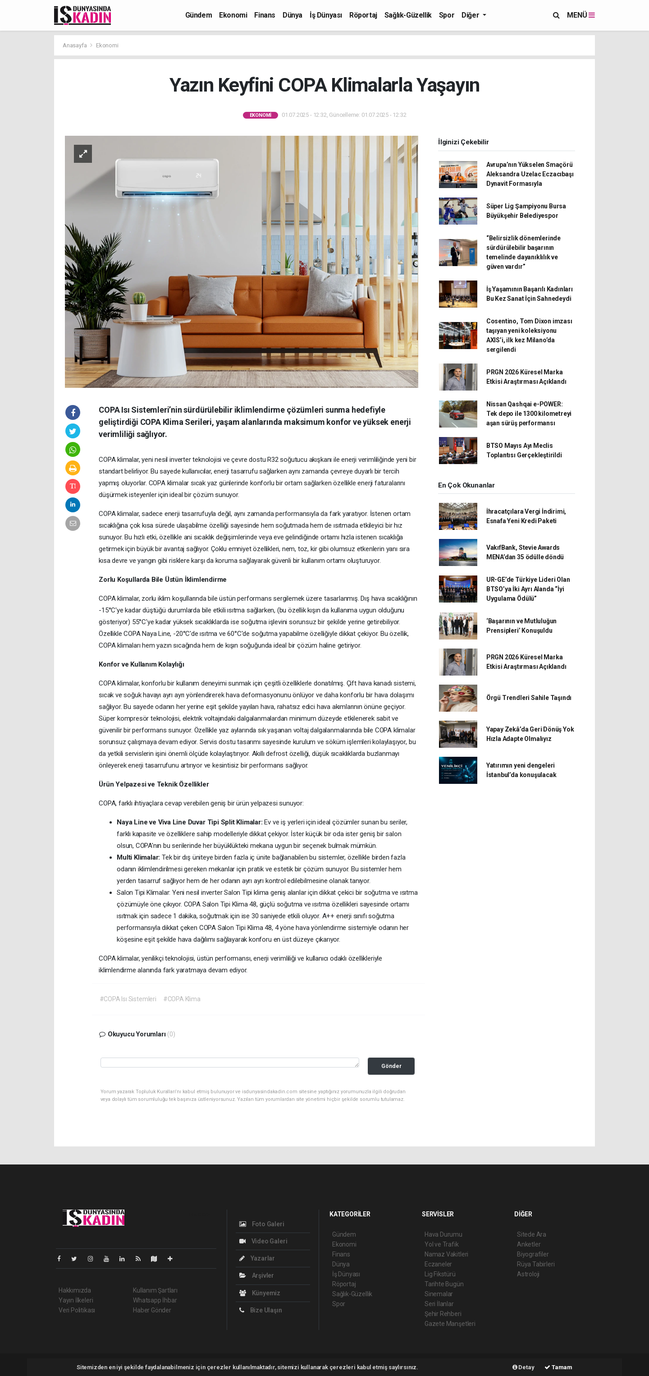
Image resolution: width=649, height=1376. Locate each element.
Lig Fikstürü (440, 1274)
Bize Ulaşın (260, 1310)
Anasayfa (75, 45)
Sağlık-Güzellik (408, 15)
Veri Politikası (77, 1310)
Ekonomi (233, 15)
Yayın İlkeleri (76, 1300)
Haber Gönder (152, 1310)
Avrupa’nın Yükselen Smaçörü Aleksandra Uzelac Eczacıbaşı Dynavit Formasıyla (530, 174)
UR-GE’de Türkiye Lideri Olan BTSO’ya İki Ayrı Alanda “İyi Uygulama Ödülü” (528, 589)
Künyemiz (259, 1293)
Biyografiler (533, 1254)
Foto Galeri (261, 1224)
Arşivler (256, 1275)
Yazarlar (257, 1258)
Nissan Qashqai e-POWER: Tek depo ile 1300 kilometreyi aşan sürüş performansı (528, 413)
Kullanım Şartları (155, 1290)
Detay (523, 1367)
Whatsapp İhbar (155, 1300)
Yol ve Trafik (442, 1244)
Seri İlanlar (439, 1303)
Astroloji (528, 1274)
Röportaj (363, 15)
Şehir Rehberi (443, 1313)
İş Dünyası (326, 15)
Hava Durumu (443, 1234)
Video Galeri (263, 1241)
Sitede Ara (531, 1234)
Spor (446, 15)
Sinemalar (439, 1294)
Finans (264, 15)
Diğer (471, 15)
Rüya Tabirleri (535, 1264)
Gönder (391, 1066)
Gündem (198, 15)
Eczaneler (438, 1264)
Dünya (292, 15)
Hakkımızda (75, 1290)
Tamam (558, 1367)
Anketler (528, 1244)
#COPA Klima (182, 999)
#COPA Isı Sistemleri (128, 999)
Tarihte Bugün (444, 1284)
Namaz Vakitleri (446, 1254)
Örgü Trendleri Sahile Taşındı (528, 697)
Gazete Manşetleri (450, 1323)
